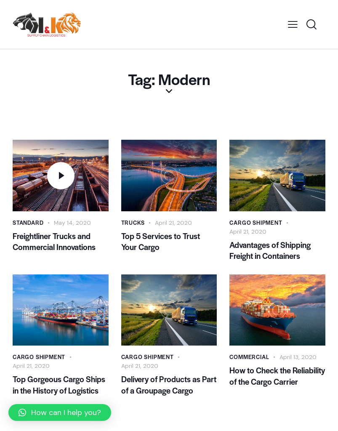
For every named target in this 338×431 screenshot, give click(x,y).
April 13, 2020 (298, 358)
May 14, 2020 (72, 222)
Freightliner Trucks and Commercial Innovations (54, 242)
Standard (28, 222)
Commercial (249, 358)
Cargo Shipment (255, 222)
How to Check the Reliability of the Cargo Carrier (277, 377)
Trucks (133, 222)
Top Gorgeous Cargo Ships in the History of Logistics (59, 386)
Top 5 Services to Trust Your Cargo (160, 242)
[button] (59, 412)
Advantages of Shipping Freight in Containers (270, 250)
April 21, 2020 (173, 222)
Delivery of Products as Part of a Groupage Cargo (168, 386)
